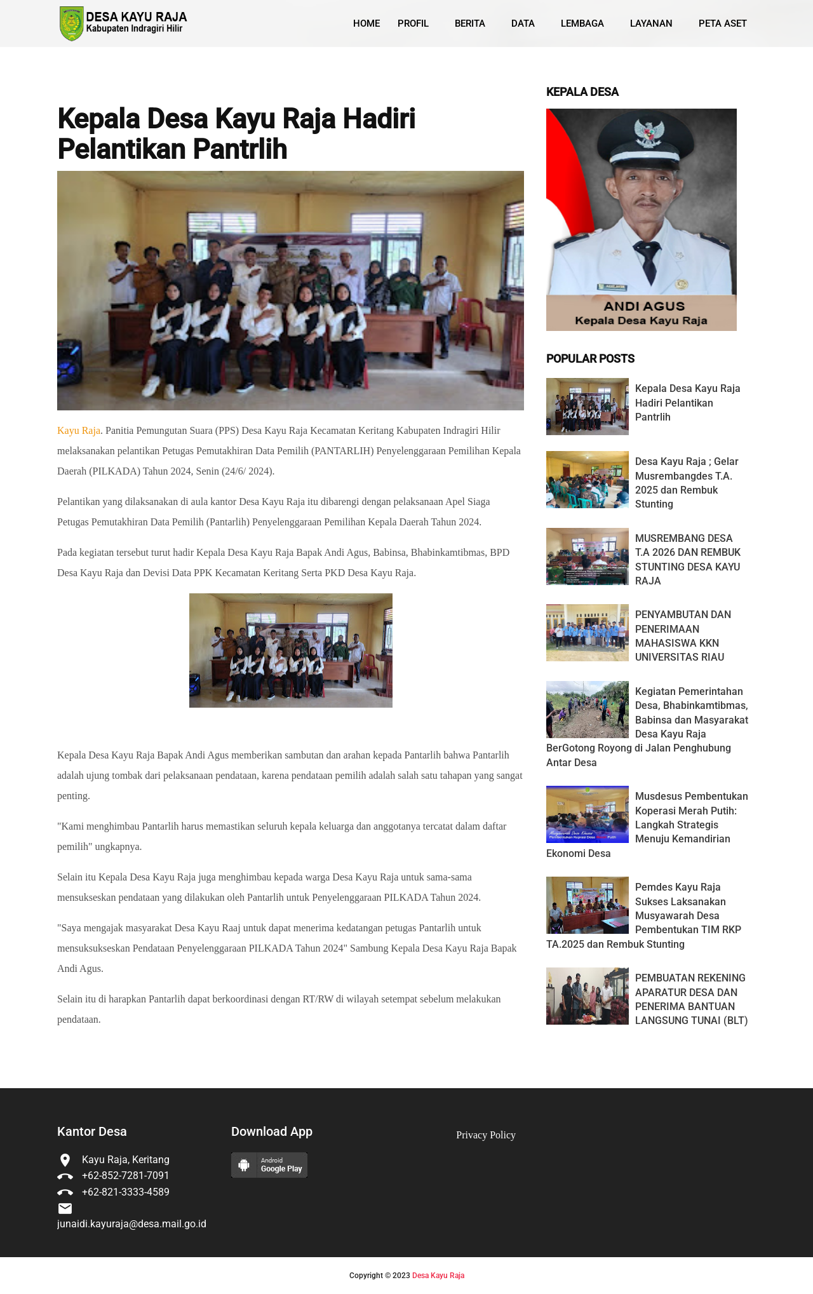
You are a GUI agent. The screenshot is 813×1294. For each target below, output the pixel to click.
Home (366, 23)
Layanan (651, 23)
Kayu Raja (78, 430)
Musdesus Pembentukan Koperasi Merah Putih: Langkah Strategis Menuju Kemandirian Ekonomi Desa (647, 824)
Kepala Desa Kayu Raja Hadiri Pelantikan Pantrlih (236, 134)
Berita (470, 23)
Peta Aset (723, 23)
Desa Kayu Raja (438, 1275)
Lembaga (582, 23)
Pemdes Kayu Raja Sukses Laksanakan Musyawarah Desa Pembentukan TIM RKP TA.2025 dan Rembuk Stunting (643, 915)
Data (523, 23)
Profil (413, 23)
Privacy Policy (486, 1134)
